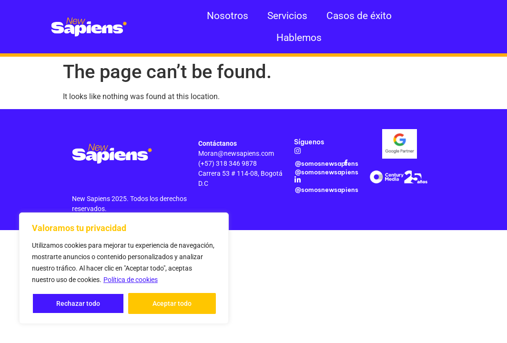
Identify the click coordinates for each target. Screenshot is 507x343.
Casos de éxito (359, 15)
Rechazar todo (78, 303)
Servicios (287, 15)
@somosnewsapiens (326, 163)
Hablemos (299, 37)
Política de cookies (130, 279)
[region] (124, 268)
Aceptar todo (172, 303)
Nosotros (227, 15)
